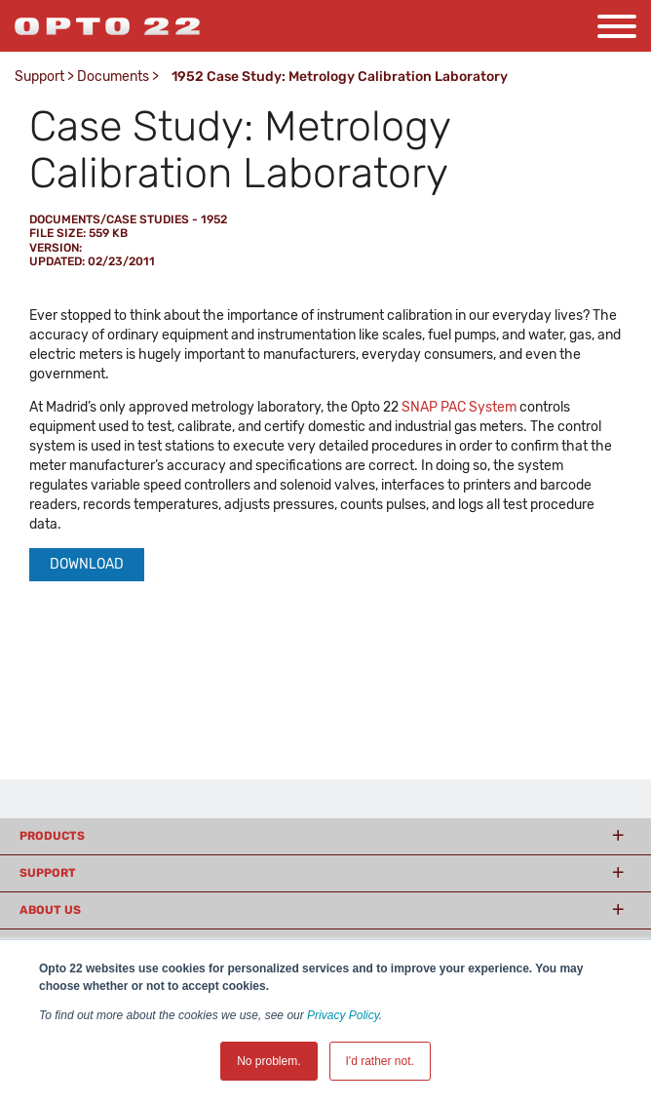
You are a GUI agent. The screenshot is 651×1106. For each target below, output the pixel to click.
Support (39, 76)
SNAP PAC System (459, 407)
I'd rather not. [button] (380, 1061)
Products (52, 836)
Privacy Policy (343, 1015)
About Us (50, 910)
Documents (113, 76)
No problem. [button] (268, 1061)
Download (87, 564)
